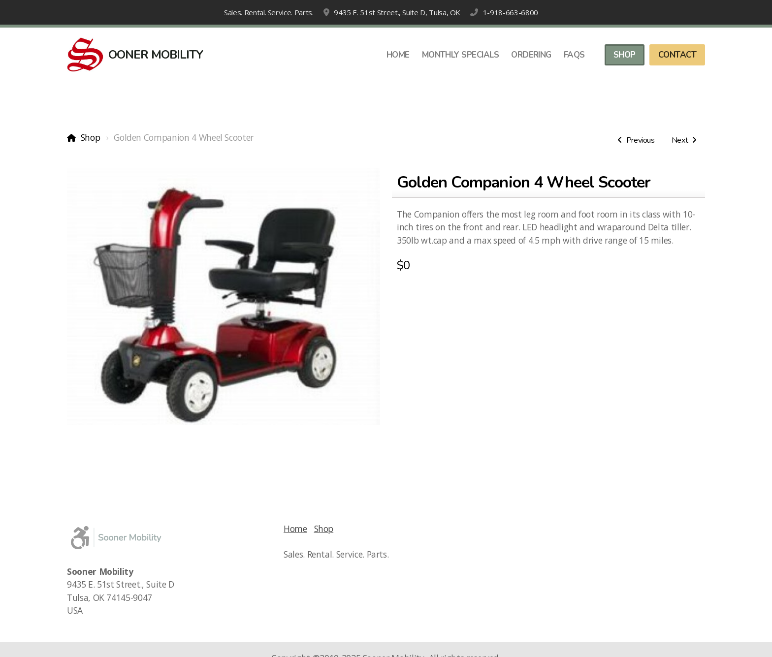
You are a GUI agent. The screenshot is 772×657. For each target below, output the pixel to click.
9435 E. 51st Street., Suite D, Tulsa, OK (397, 12)
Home (295, 528)
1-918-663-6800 (510, 12)
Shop (90, 137)
